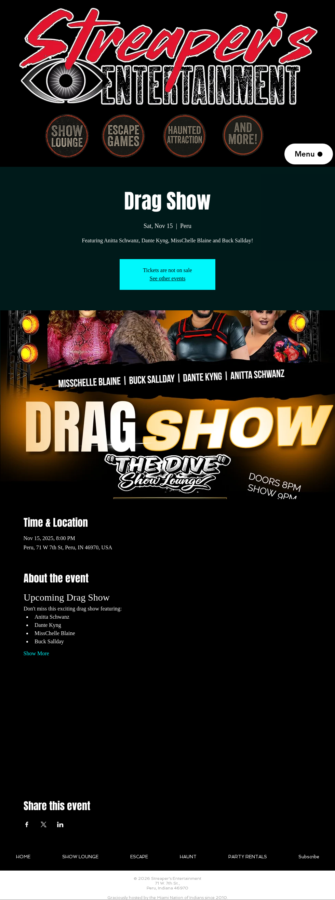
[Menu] (308, 154)
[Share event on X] (43, 824)
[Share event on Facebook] (27, 824)
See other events (168, 278)
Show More (36, 653)
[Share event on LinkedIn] (60, 824)
